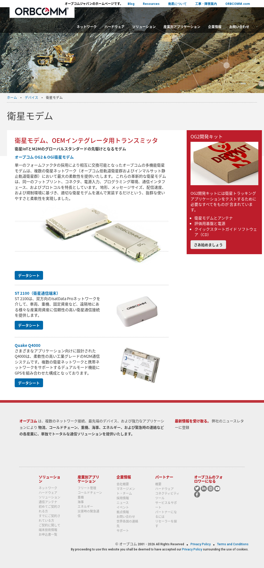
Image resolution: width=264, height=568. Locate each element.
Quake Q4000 (27, 345)
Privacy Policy (201, 544)
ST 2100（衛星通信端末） (37, 293)
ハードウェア (114, 26)
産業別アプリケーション (181, 26)
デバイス (31, 97)
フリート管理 (87, 488)
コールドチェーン (90, 492)
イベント (123, 507)
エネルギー (85, 506)
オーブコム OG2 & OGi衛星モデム (44, 157)
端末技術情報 (48, 529)
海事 (81, 502)
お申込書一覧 (48, 534)
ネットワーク (87, 26)
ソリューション (144, 26)
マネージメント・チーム (126, 491)
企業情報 (214, 26)
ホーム (12, 97)
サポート (123, 530)
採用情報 (123, 498)
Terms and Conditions (233, 544)
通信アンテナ (48, 502)
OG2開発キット (207, 136)
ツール (159, 498)
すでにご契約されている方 (49, 518)
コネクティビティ (167, 493)
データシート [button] (29, 275)
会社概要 (123, 484)
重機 (81, 497)
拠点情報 (123, 512)
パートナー (164, 476)
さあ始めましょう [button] (208, 244)
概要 (158, 484)
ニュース (123, 502)
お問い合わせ (239, 26)
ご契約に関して (49, 525)
